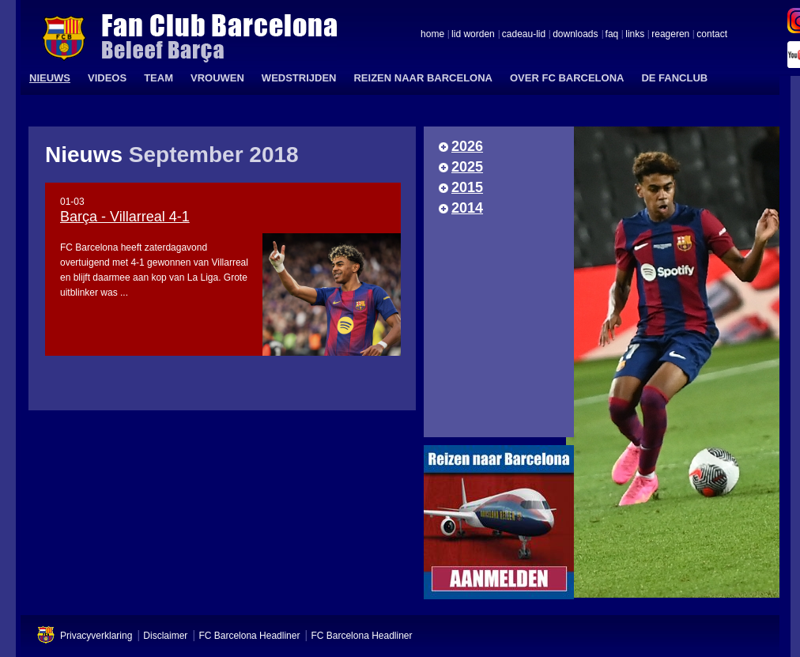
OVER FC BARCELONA (567, 78)
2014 (467, 208)
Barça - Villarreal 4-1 (125, 217)
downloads (575, 35)
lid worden (473, 35)
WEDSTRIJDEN (299, 78)
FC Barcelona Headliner (249, 635)
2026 (467, 146)
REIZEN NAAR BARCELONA (422, 78)
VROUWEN (217, 78)
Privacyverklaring (96, 635)
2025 (467, 167)
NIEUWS (49, 78)
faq (612, 35)
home (432, 35)
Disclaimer (165, 635)
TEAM (158, 78)
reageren (670, 35)
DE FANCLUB (674, 78)
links (634, 35)
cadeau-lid (523, 35)
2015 (467, 187)
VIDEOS (107, 78)
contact (711, 35)
